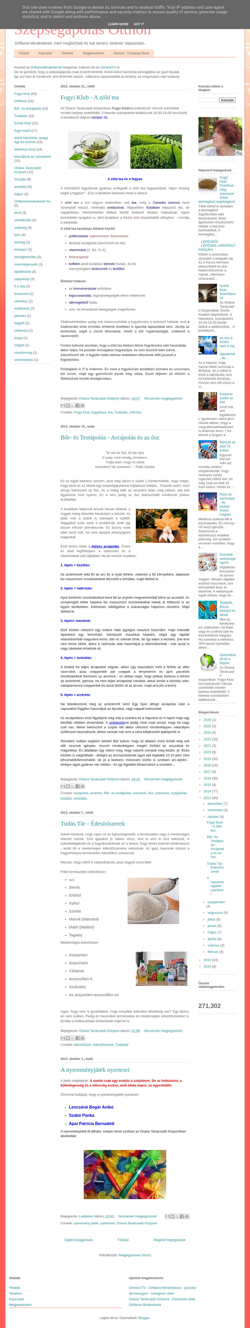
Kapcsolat (45, 53)
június (213, 926)
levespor (20, 249)
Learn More (118, 24)
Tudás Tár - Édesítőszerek (93, 823)
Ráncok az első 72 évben (227, 446)
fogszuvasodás (80, 295)
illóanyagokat (79, 257)
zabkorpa (21, 330)
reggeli (19, 323)
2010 (208, 966)
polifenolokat (78, 236)
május (213, 932)
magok (19, 345)
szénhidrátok (23, 360)
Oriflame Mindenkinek (145, 1305)
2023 (208, 739)
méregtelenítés (25, 257)
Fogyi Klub (81, 412)
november (215, 810)
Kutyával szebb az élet (226, 398)
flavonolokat (119, 236)
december (215, 803)
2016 (208, 778)
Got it (139, 24)
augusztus (216, 913)
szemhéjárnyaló (26, 264)
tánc (17, 235)
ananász (20, 187)
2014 (208, 791)
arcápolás (81, 793)
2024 (208, 732)
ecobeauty (22, 308)
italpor (18, 194)
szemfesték (22, 220)
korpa (18, 338)
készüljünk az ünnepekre (32, 156)
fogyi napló (22, 130)
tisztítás (66, 798)
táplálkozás (22, 271)
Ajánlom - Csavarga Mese (131, 53)
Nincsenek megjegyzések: (163, 398)
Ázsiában (153, 207)
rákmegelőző (78, 302)
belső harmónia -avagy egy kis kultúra (31, 140)
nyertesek (107, 1223)
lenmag (19, 242)
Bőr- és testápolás (117, 793)
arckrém (96, 793)
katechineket (99, 236)
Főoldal (24, 53)
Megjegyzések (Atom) (135, 1255)
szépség (20, 227)
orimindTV (108, 67)
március (214, 945)
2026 (208, 720)
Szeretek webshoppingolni (228, 558)
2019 (208, 759)
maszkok (139, 793)
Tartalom (67, 53)
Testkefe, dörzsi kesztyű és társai (227, 609)
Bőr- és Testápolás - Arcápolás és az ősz (110, 437)
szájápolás (179, 793)
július (212, 919)
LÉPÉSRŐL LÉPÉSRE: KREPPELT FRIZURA (217, 246)
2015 (208, 785)
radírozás (162, 793)
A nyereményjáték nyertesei (95, 1069)
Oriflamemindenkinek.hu (32, 201)
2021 (208, 746)
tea (134, 203)
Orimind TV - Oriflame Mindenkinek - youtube (162, 1288)
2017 (208, 772)
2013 (208, 798)
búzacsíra (21, 294)
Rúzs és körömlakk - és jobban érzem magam (227, 504)
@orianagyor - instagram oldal (151, 1293)
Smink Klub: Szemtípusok (227, 292)
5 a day (19, 286)
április (213, 939)
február (213, 952)
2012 (208, 960)
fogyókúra (98, 412)
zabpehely (21, 279)
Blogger (144, 1318)
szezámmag (23, 353)
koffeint (74, 264)
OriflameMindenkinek (46, 67)
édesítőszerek (103, 1045)
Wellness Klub (24, 149)
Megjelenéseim (93, 53)
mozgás (20, 179)
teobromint (99, 269)
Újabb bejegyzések (78, 1240)
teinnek (109, 264)
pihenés (20, 316)
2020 (208, 752)
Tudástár (120, 412)
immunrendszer (85, 288)
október (214, 817)
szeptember (216, 902)
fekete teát (131, 217)
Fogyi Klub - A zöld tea (90, 97)
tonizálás (80, 798)
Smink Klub (22, 123)
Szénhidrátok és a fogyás (228, 659)
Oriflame (20, 101)
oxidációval (115, 207)
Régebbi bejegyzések (170, 1240)
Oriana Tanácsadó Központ (137, 1223)
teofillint (118, 269)
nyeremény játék (86, 1223)
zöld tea (135, 412)
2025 (208, 726)
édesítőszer (82, 1045)
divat (17, 213)
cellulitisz (21, 301)
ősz (150, 793)
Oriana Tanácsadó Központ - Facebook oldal (162, 1299)
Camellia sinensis (166, 203)
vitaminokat (77, 250)
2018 (208, 765)
